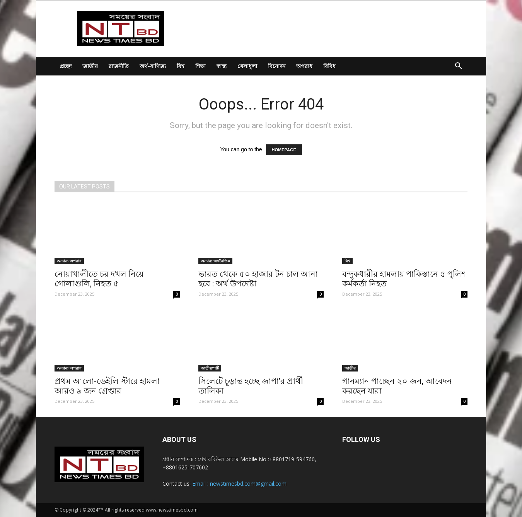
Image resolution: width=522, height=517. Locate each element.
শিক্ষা (200, 66)
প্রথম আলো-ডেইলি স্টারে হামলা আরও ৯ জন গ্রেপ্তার (107, 386)
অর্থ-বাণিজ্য (153, 66)
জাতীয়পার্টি (210, 368)
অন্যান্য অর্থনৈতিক (215, 261)
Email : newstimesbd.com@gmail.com (239, 483)
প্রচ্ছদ (66, 66)
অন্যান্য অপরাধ (69, 261)
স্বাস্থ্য (222, 66)
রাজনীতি (119, 66)
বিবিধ (329, 66)
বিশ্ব (180, 66)
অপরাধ (304, 66)
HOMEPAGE (284, 149)
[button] (458, 66)
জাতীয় (90, 66)
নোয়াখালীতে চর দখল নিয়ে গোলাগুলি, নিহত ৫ (99, 278)
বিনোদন (276, 66)
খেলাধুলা (247, 66)
